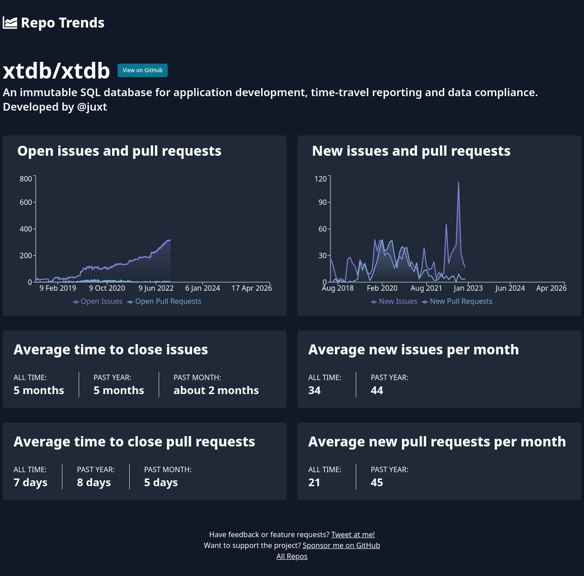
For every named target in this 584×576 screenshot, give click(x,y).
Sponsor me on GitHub (341, 545)
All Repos (292, 556)
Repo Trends (53, 22)
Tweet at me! (353, 534)
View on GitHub (142, 70)
